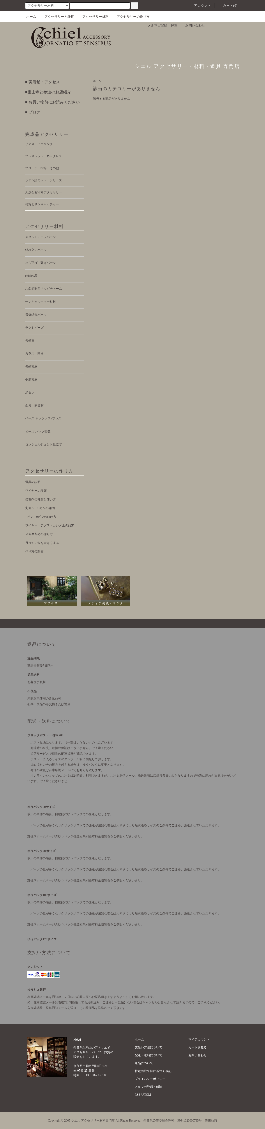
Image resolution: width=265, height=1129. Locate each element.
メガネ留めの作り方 (39, 534)
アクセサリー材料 (93, 16)
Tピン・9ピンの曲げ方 (40, 516)
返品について (144, 1063)
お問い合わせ (192, 25)
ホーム (31, 16)
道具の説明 (33, 482)
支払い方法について (148, 1047)
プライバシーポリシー (150, 1079)
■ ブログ (32, 112)
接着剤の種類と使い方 (40, 499)
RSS (137, 1094)
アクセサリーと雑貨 (56, 16)
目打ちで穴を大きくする (42, 543)
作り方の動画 (34, 551)
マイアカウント (199, 1039)
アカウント (200, 5)
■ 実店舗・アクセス (42, 82)
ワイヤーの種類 (36, 490)
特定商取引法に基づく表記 (153, 1071)
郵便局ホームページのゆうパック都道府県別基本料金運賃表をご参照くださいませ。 (85, 836)
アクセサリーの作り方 (130, 16)
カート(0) (228, 5)
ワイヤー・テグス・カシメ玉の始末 (49, 525)
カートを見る (197, 1047)
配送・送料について (148, 1055)
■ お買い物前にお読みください (52, 102)
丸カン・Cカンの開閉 (40, 508)
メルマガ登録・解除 (159, 25)
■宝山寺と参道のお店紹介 (48, 92)
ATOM (146, 1094)
